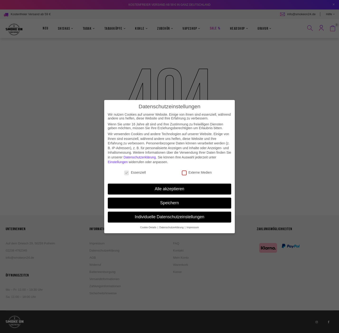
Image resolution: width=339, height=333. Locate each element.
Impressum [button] (193, 223)
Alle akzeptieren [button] (169, 185)
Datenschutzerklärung (139, 153)
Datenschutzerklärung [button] (171, 223)
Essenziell (135, 169)
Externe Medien (197, 169)
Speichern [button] (169, 199)
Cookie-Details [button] (148, 223)
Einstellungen (118, 158)
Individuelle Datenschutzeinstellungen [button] (169, 213)
